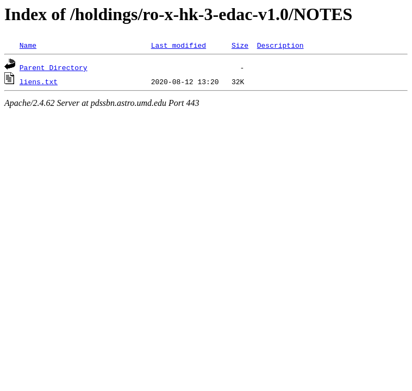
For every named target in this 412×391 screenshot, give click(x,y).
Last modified (178, 45)
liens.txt (39, 81)
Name (28, 45)
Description (280, 45)
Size (240, 45)
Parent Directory (54, 67)
